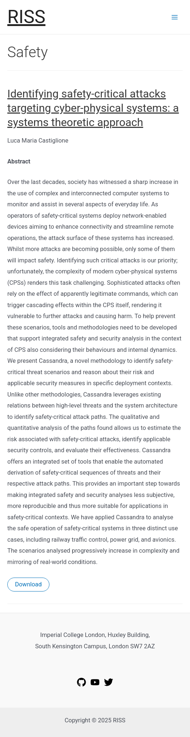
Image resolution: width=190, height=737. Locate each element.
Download (28, 584)
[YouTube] (95, 682)
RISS (26, 16)
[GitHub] (81, 682)
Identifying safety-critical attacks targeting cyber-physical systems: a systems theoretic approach (93, 108)
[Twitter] (108, 682)
